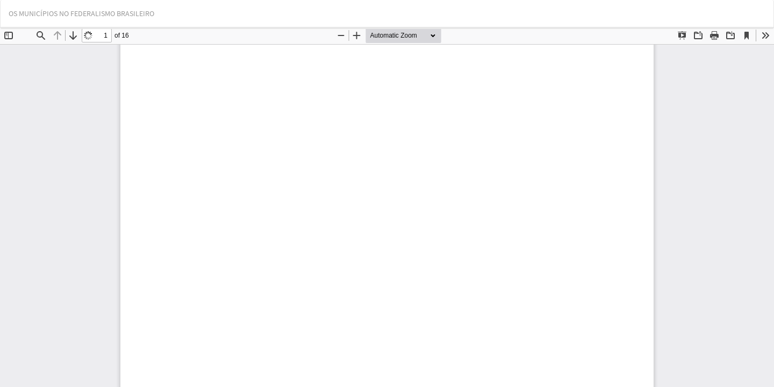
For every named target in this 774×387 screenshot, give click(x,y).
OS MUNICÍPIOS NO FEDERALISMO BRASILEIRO (81, 13)
